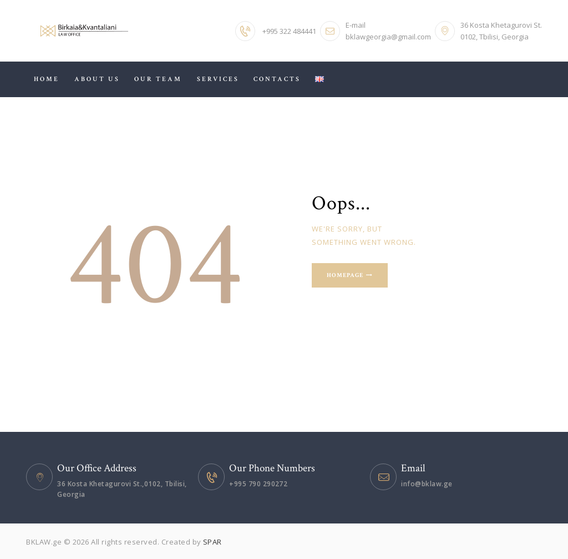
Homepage (345, 275)
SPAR (212, 542)
